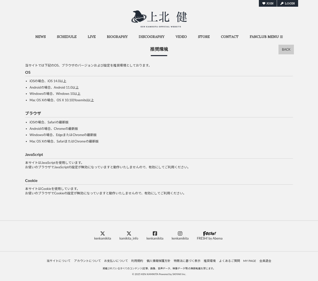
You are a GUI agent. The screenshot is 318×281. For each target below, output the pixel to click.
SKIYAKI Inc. (179, 274)
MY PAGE (249, 261)
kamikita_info (128, 235)
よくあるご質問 (229, 261)
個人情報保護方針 (158, 261)
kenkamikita (102, 235)
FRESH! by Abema (209, 235)
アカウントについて (87, 261)
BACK (286, 49)
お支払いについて (116, 261)
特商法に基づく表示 (187, 261)
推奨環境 (210, 261)
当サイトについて (59, 261)
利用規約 (137, 261)
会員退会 (265, 261)
